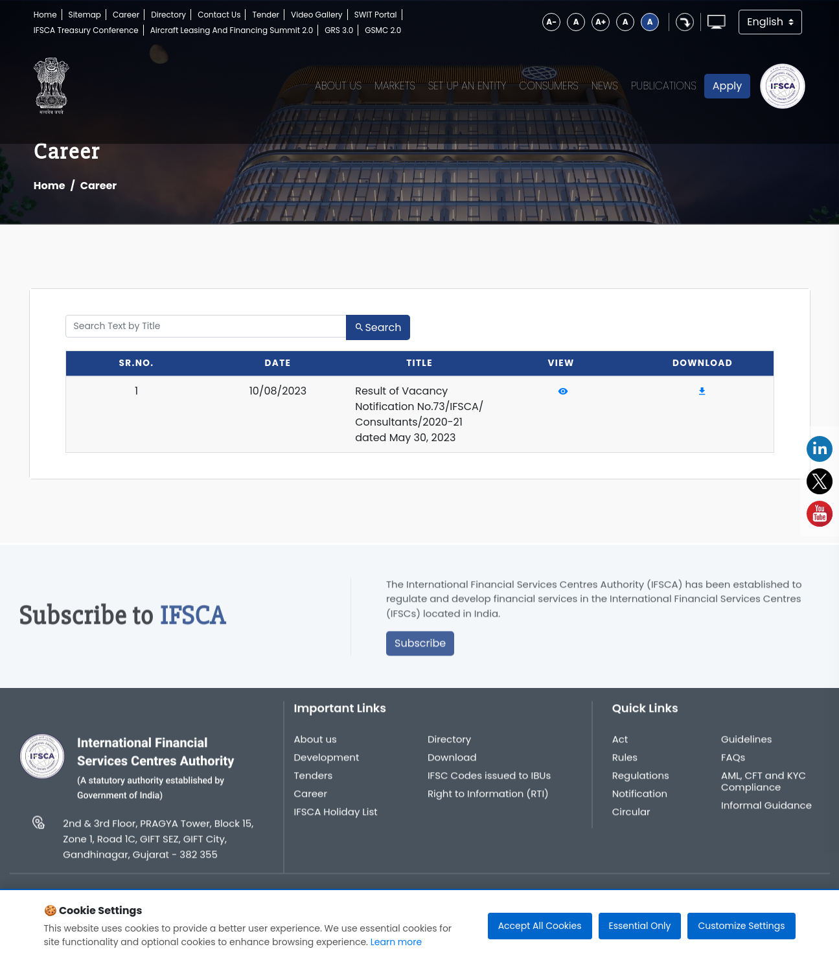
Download (452, 763)
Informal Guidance (766, 811)
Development (327, 763)
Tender (265, 14)
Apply (727, 85)
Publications (663, 85)
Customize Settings (741, 925)
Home (45, 14)
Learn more (396, 941)
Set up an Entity (467, 85)
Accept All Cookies (540, 925)
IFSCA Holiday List (336, 817)
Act (620, 745)
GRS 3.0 (339, 30)
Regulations (640, 781)
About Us (338, 85)
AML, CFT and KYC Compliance (763, 787)
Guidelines (746, 745)
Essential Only (640, 925)
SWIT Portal (375, 14)
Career (126, 14)
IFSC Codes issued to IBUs (489, 781)
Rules (625, 763)
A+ (600, 21)
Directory (168, 14)
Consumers (549, 85)
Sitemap (85, 14)
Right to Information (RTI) (488, 799)
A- (551, 21)
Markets (394, 85)
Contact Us (219, 14)
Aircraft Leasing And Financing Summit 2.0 (232, 30)
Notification (640, 799)
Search (377, 327)
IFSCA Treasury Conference (86, 30)
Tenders (313, 781)
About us (315, 745)
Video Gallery (317, 14)
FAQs (733, 763)
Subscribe (420, 649)
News (605, 85)
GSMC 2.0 (383, 30)
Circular (631, 817)
